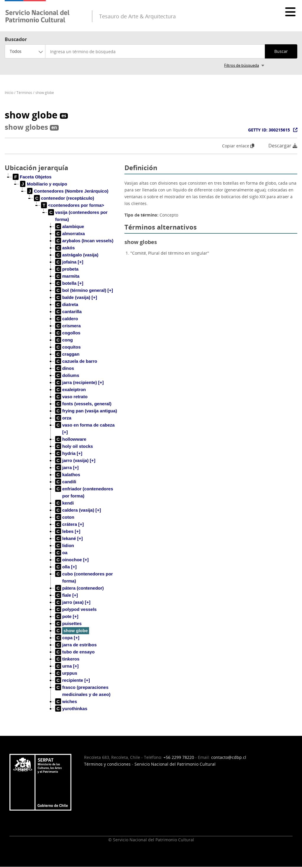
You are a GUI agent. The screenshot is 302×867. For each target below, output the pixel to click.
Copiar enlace (238, 146)
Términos (24, 92)
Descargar (282, 146)
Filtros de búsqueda (241, 65)
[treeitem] (32, 176)
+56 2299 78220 (178, 757)
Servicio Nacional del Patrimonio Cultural (175, 764)
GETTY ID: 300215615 (269, 130)
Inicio (9, 92)
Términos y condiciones (107, 764)
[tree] (62, 447)
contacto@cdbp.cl (228, 757)
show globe (44, 92)
